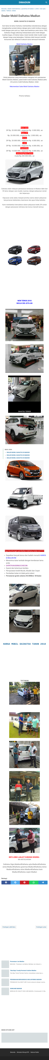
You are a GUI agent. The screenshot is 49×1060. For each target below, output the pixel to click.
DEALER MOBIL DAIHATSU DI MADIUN (18, 452)
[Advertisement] (24, 111)
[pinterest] (24, 882)
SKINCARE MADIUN (16, 988)
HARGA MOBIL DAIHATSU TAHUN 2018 (24, 644)
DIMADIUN (24, 2)
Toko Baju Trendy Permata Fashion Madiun (23, 970)
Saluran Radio (35, 1052)
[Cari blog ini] (46, 2)
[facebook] (6, 882)
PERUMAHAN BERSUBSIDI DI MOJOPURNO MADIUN (26, 979)
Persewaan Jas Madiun (17, 961)
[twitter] (15, 882)
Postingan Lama (41, 927)
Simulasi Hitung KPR (23, 1052)
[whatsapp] (33, 882)
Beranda (12, 1052)
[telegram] (43, 882)
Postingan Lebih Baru (9, 927)
